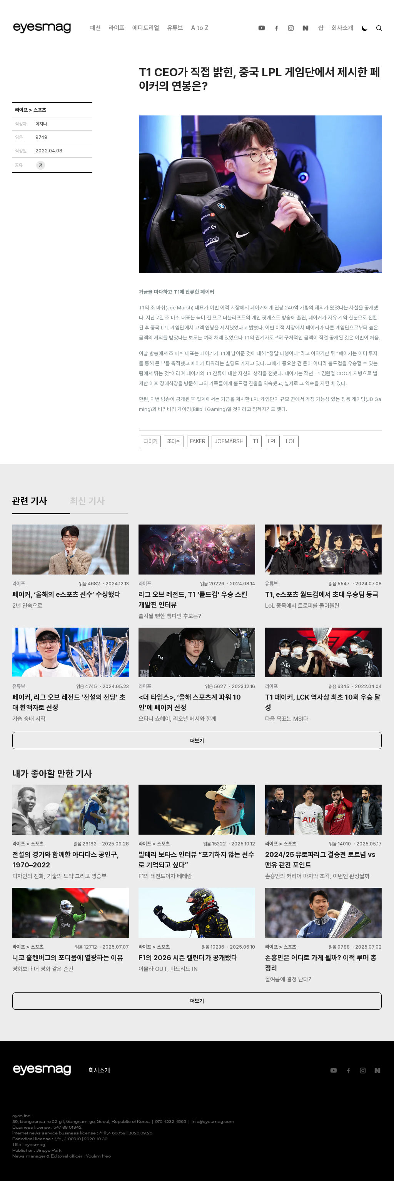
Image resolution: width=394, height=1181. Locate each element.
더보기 (197, 741)
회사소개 (342, 28)
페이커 (151, 441)
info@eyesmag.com (213, 1122)
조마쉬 (174, 441)
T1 (256, 441)
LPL (272, 441)
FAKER (197, 441)
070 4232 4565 (170, 1122)
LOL (291, 441)
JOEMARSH (229, 441)
